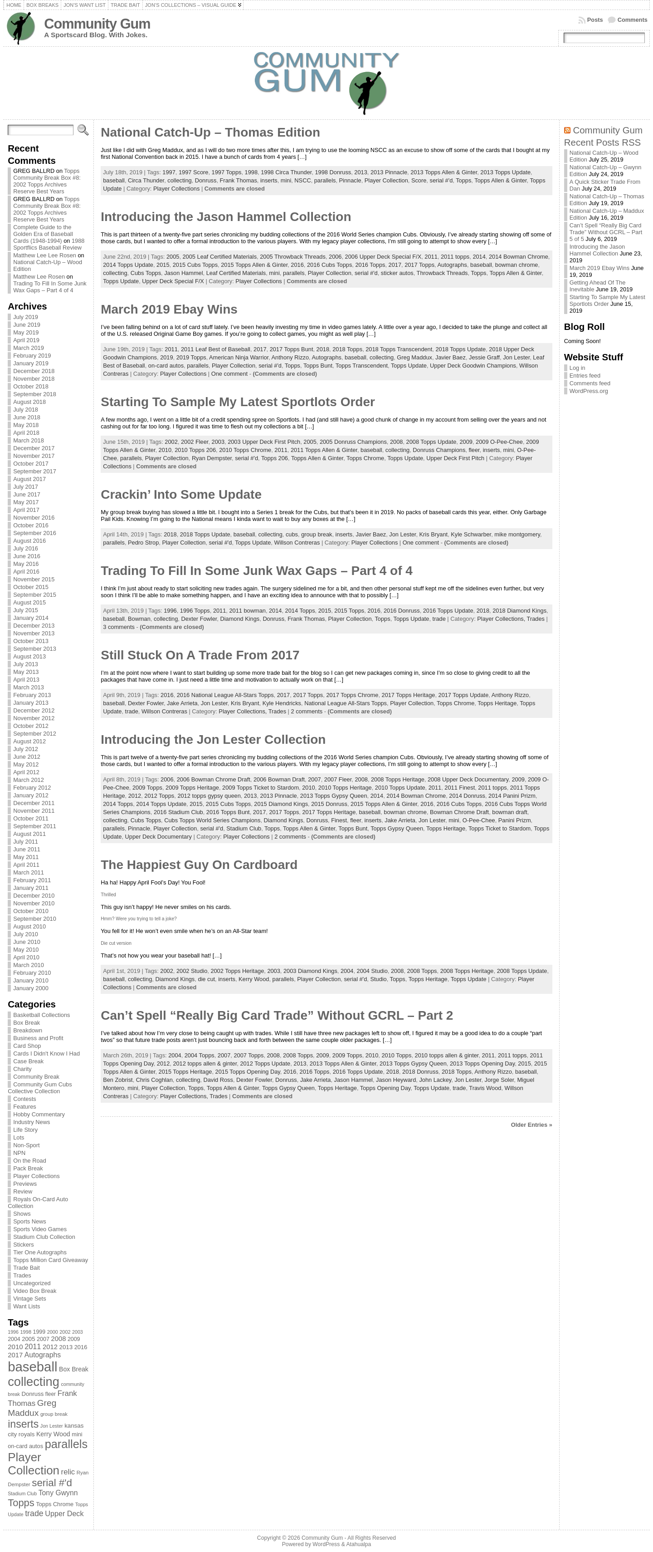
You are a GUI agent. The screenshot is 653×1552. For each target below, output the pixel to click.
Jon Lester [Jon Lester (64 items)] (51, 1426)
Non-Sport (26, 1145)
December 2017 (33, 448)
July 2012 (25, 749)
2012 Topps (159, 795)
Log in (577, 367)
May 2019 (26, 332)
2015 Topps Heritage (185, 1071)
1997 (168, 172)
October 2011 (31, 818)
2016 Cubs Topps (329, 264)
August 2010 (29, 926)
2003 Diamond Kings (310, 971)
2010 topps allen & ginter (447, 1055)
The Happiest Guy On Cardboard (199, 865)
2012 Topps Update (265, 1063)
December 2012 (33, 710)
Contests (24, 1098)
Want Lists (26, 1306)
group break (316, 534)
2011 (430, 256)
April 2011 (26, 864)
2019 (166, 357)
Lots (18, 1137)
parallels (325, 180)
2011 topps (455, 256)
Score (418, 180)
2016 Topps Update (448, 610)
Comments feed (590, 383)
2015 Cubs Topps (195, 264)
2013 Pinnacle (388, 172)
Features (24, 1106)
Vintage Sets (29, 1298)
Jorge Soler (499, 1079)
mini (286, 180)
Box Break (26, 1022)
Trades (22, 1275)
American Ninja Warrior (238, 357)
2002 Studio (191, 971)
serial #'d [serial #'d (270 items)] (52, 1482)
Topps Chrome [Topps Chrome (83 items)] (54, 1504)
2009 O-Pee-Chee (499, 441)
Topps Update (121, 281)
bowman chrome (516, 264)
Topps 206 (274, 458)
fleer (473, 450)
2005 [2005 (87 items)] (28, 1339)
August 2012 (29, 741)
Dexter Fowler (199, 618)
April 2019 (26, 340)
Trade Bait (26, 1267)
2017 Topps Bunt (291, 349)
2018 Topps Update (460, 349)
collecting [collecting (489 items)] (33, 1382)
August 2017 (29, 479)
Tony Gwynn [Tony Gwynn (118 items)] (58, 1493)
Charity (22, 1069)
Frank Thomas (238, 180)
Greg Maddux (414, 357)
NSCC (302, 180)
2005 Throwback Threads (293, 256)
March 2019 (28, 347)
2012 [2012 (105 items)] (50, 1347)
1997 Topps (227, 172)
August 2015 (29, 602)
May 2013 (26, 671)
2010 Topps (396, 1055)
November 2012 (33, 718)
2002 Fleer (194, 441)
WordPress (326, 1544)
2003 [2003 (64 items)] (77, 1332)
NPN (19, 1152)
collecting (179, 180)
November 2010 (33, 903)
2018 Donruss (420, 1071)
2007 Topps (248, 1055)
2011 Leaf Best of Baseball (215, 349)
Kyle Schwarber (471, 534)
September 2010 (34, 918)
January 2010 (31, 980)
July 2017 (25, 486)
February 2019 (32, 355)
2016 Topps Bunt (228, 812)
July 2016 (25, 548)
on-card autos (166, 365)
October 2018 (31, 386)
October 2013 (31, 641)
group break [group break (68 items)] (54, 1414)
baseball (114, 180)
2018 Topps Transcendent (398, 349)
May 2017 (26, 502)
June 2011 (26, 849)
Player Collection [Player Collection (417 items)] (33, 1464)
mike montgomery (517, 534)
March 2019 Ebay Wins (169, 309)
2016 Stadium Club (178, 812)
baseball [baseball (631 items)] (32, 1366)
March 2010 (28, 965)
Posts (595, 19)
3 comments (119, 627)
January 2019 (31, 363)
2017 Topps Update (464, 695)
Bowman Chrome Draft (459, 812)
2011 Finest (459, 787)
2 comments (306, 711)
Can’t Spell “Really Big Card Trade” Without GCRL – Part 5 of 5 (606, 232)
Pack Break (28, 1168)
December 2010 (33, 895)
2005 (172, 256)
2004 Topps (199, 1055)
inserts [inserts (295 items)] (23, 1424)
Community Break (36, 1076)
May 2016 (26, 563)
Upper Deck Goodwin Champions (473, 365)
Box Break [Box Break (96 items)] (73, 1369)
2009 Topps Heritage (192, 787)
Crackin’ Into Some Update (181, 494)
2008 (396, 441)
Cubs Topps (146, 273)
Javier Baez (450, 357)
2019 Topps (191, 357)
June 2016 (26, 556)
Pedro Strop (143, 542)
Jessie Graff (484, 357)
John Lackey (435, 1079)
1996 (170, 610)
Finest (339, 820)
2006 (335, 256)
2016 (297, 264)
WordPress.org (589, 391)
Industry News (31, 1122)
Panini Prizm (514, 820)
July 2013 (25, 664)
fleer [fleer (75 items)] (50, 1394)
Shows (21, 1213)
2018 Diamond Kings (519, 610)
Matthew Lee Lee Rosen (44, 255)
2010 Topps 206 (195, 450)
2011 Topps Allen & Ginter (324, 450)
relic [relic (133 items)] (68, 1472)
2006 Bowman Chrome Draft (213, 779)
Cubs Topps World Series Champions (212, 820)
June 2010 (26, 941)
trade (439, 618)
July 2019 (25, 317)
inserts (269, 180)
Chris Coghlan (154, 1079)
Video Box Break (34, 1290)
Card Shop (27, 1045)
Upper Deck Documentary (158, 836)
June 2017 (26, 494)
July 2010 (25, 934)
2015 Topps (349, 610)
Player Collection (386, 180)
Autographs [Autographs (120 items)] (42, 1355)
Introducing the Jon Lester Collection (213, 739)
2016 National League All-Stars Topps (225, 695)
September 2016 (34, 533)
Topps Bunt (317, 365)
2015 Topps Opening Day (247, 1071)
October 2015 (31, 587)
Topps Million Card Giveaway (50, 1260)
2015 (162, 264)
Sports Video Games (40, 1229)
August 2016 (29, 540)
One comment (229, 373)
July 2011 (25, 841)
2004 (347, 971)
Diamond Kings (239, 618)
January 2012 (31, 795)
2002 (171, 441)
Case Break (28, 1061)
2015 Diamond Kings (281, 804)
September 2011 (34, 826)
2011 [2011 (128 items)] (32, 1346)
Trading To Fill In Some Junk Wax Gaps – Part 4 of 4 (49, 287)
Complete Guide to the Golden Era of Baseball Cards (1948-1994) (43, 234)
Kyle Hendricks (282, 703)
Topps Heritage (497, 703)
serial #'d (441, 180)
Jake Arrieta (182, 703)
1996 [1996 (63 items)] (13, 1332)
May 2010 (26, 949)
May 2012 (26, 764)
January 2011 (31, 887)
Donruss (206, 180)
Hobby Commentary (39, 1114)
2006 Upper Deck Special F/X (383, 256)
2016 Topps (370, 264)
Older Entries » (531, 1124)
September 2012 (34, 733)
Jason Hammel (183, 273)
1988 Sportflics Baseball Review (48, 244)
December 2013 (33, 625)
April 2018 (26, 432)
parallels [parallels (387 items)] (66, 1444)
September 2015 (34, 594)
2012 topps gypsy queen (208, 795)
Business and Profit (38, 1038)
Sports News (29, 1221)
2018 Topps (347, 349)
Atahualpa (358, 1544)
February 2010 (32, 972)
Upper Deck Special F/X (173, 281)
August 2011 (29, 833)
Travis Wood (485, 1088)
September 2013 (34, 648)
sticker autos (397, 273)
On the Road (29, 1160)
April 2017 (26, 509)
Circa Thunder (146, 180)
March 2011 (28, 872)
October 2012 (31, 725)
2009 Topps (147, 787)
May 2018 (26, 425)
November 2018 (33, 378)
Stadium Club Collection (44, 1236)
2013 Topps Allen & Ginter (443, 172)
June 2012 (26, 756)
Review (22, 1191)
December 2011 (33, 803)
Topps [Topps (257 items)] (21, 1502)
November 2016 (33, 517)
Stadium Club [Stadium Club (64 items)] (22, 1493)
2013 (360, 172)
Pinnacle (350, 180)
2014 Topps (300, 610)
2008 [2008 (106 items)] (58, 1338)
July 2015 (25, 610)
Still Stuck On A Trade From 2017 (200, 655)
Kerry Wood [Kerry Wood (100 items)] (53, 1434)
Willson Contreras (297, 542)
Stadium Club (243, 828)
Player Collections (36, 1176)
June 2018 (26, 417)
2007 (314, 779)
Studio (378, 979)
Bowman (139, 618)
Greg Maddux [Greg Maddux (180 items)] (32, 1408)
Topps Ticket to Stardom (499, 828)
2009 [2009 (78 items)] (74, 1339)
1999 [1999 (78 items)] (39, 1332)
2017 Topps (419, 264)
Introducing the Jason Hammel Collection (226, 217)
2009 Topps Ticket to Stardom (260, 787)
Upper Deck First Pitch (455, 458)
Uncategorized (32, 1283)
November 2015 (33, 579)
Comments (633, 19)
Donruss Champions (439, 450)
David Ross (218, 1079)
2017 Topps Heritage (408, 695)
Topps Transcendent (362, 365)
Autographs (452, 264)
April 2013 (26, 679)
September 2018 (34, 394)
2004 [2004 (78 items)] (14, 1339)
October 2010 (31, 911)
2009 (465, 441)
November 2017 (33, 455)
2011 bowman (247, 610)
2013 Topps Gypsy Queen (333, 795)
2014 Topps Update (128, 264)
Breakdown (27, 1030)
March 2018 (28, 440)
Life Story (25, 1129)
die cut (206, 979)
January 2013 (31, 702)
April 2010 (26, 957)
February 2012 (32, 787)
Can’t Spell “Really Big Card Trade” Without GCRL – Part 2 (277, 1015)
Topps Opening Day (385, 1088)
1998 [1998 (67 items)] (25, 1332)
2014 (479, 256)
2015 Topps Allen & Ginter (254, 264)
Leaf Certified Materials (236, 273)
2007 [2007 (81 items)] (43, 1339)
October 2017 (31, 463)
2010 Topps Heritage (345, 787)
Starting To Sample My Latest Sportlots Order (238, 402)
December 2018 (33, 371)
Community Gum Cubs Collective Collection (40, 1088)
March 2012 (28, 779)
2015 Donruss (329, 804)
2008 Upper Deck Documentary (468, 779)
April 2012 (26, 772)
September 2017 (34, 471)
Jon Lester (516, 357)
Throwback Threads (442, 273)
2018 (323, 349)
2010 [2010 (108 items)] (15, 1347)
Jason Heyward (396, 1079)
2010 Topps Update (400, 787)
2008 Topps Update (431, 441)
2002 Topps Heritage (237, 971)
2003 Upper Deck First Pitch (264, 441)
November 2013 (33, 633)
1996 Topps (195, 610)
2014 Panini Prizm (512, 795)
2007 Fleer (337, 779)
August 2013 (29, 656)
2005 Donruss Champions (353, 441)
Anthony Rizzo (290, 357)
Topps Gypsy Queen (396, 828)
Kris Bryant (433, 534)
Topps (463, 180)
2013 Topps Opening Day (482, 1063)
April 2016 (26, 571)
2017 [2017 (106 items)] (15, 1355)
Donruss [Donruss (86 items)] (32, 1393)
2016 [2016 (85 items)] (81, 1347)
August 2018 (29, 401)
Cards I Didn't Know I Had (46, 1053)
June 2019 (26, 324)
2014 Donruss (467, 795)
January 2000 (31, 988)
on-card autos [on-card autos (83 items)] (25, 1446)
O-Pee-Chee (479, 820)
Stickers (23, 1244)
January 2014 (31, 617)
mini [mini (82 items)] (77, 1434)
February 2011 (32, 880)
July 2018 (25, 409)
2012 (134, 795)
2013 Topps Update (505, 172)
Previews (25, 1183)
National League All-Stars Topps (345, 703)
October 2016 (31, 525)
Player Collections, (501, 618)
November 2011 (33, 810)
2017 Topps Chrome (352, 695)
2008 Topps (422, 971)
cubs (292, 534)
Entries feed (585, 375)
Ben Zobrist (117, 1079)
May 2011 (26, 857)
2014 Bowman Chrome (518, 256)
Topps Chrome (365, 458)
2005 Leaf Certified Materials (220, 256)
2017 (395, 264)
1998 (251, 172)
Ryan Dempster (212, 458)
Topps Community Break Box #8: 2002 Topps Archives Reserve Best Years (47, 181)
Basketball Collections (41, 1015)
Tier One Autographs (40, 1252)
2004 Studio (372, 971)
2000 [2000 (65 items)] (52, 1332)
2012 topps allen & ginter (205, 1063)
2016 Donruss (402, 610)
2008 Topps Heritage (397, 779)
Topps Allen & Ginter (500, 180)
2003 (218, 441)
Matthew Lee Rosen (39, 276)
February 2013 (32, 695)
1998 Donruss (333, 172)
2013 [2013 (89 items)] (66, 1347)
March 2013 (28, 687)
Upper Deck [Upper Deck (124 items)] (64, 1513)
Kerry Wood (254, 979)
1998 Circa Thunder (286, 172)
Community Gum (97, 24)
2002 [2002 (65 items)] (64, 1332)
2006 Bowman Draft (279, 779)
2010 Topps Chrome (245, 450)
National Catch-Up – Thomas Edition (210, 132)
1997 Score (193, 172)
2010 (165, 450)
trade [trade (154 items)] (34, 1513)
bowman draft (509, 812)
